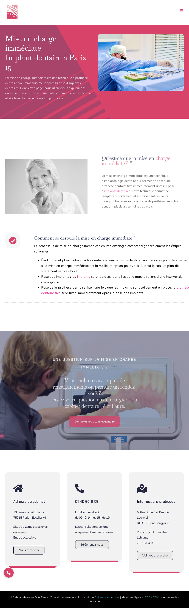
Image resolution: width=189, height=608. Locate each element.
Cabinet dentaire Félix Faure (30, 597)
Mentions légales (132, 597)
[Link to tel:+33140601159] (92, 488)
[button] (9, 573)
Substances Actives (107, 597)
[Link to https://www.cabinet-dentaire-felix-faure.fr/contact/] (30, 488)
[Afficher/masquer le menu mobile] (182, 11)
